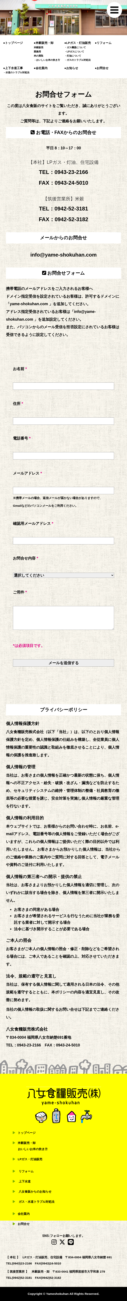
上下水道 (25, 1181)
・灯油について (72, 55)
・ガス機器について (75, 47)
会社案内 (24, 1213)
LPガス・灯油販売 (30, 1159)
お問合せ (24, 1224)
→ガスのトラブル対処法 (77, 60)
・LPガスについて (74, 51)
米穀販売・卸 (27, 1143)
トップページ (27, 1132)
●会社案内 (41, 68)
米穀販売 (38, 47)
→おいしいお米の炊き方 (47, 60)
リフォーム (26, 1171)
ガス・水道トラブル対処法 (36, 1201)
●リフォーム (103, 42)
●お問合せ (102, 68)
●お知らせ (71, 68)
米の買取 (38, 55)
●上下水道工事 (13, 68)
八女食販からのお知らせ (35, 1191)
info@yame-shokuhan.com (63, 255)
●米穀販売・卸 (43, 42)
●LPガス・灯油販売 (77, 42)
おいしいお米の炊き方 (33, 1149)
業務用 (37, 51)
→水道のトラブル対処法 (16, 72)
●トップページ (13, 42)
